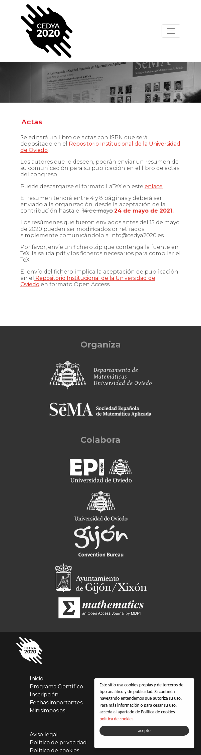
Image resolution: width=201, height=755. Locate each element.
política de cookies (117, 719)
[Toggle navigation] (171, 31)
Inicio (36, 678)
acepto (144, 730)
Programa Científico (56, 686)
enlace (154, 186)
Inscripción (44, 694)
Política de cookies (54, 750)
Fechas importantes (56, 702)
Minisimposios (47, 710)
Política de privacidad (58, 742)
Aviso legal (44, 734)
